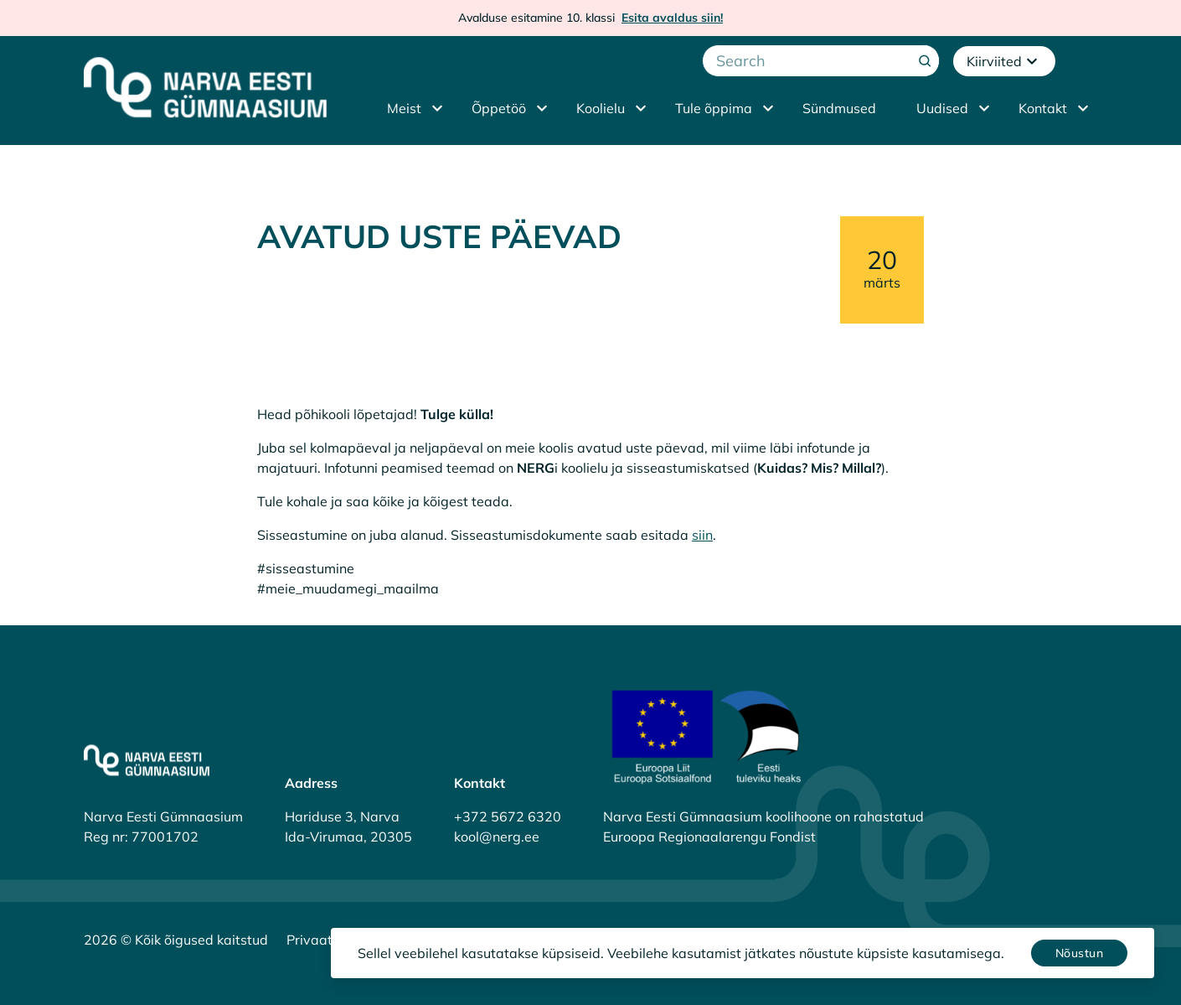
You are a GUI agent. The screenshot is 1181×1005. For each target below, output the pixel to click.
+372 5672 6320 (507, 816)
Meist (404, 108)
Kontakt (1043, 108)
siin (702, 534)
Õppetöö (499, 108)
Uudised (942, 108)
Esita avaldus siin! (672, 17)
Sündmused (839, 108)
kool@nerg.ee (496, 836)
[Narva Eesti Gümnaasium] (205, 87)
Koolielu (600, 108)
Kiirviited (1004, 61)
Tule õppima (713, 108)
